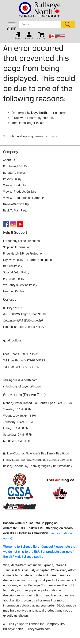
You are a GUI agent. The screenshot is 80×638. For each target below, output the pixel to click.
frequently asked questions (21, 241)
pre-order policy (13, 278)
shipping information (17, 247)
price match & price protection (23, 253)
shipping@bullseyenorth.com (22, 386)
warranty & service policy (20, 285)
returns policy (12, 266)
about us (9, 160)
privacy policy (12, 179)
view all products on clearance (23, 198)
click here (50, 136)
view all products (14, 185)
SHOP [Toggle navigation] (11, 26)
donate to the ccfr (15, 172)
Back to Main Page (15, 210)
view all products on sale (19, 191)
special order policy (16, 272)
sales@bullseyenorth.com (20, 380)
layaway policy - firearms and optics (27, 259)
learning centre (13, 291)
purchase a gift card (16, 166)
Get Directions (12, 340)
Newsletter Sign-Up (16, 204)
